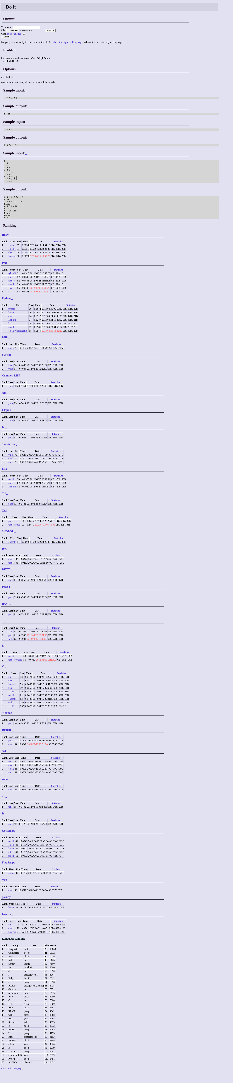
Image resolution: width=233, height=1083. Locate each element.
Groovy (6, 925)
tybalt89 (12, 284)
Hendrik (12, 330)
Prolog (6, 597)
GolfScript (8, 841)
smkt (10, 713)
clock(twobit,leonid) (18, 341)
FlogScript (8, 873)
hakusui (12, 943)
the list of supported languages (68, 42)
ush (10, 699)
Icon (4, 559)
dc (3, 807)
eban (10, 263)
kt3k (10, 334)
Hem (10, 299)
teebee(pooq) (14, 535)
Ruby (5, 245)
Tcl (4, 504)
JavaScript (8, 455)
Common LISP (11, 386)
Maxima (7, 723)
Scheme (6, 365)
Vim (4, 890)
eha (10, 691)
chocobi (12, 553)
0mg (10, 465)
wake (5, 790)
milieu (11, 884)
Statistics (58, 252)
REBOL (7, 741)
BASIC (6, 614)
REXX (6, 580)
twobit (11, 319)
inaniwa (12, 267)
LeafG (11, 717)
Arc (4, 403)
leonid (11, 256)
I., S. (10, 642)
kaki (10, 376)
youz (10, 379)
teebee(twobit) (15, 670)
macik (11, 295)
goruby (6, 907)
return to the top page (11, 1079)
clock (11, 259)
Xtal (4, 521)
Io (3, 438)
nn (9, 473)
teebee (11, 291)
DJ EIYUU (13, 702)
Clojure (6, 420)
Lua (4, 479)
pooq (10, 448)
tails (10, 288)
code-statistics (14, 33)
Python (6, 309)
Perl (4, 273)
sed (4, 761)
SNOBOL (8, 542)
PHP (4, 348)
